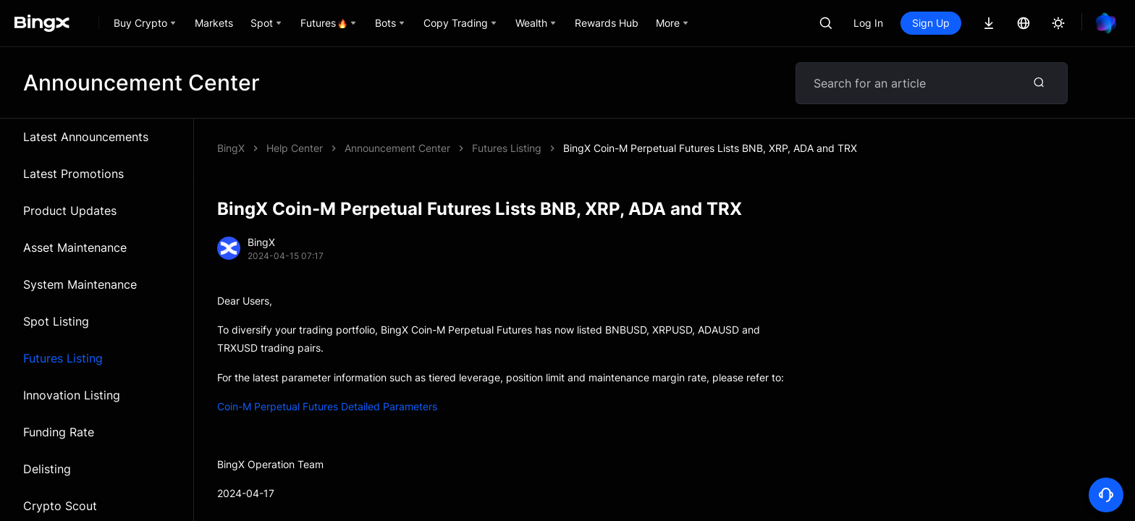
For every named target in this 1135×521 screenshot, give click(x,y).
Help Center (294, 148)
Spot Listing (56, 321)
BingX (231, 148)
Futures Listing (63, 358)
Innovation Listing (71, 395)
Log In (868, 23)
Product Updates (70, 210)
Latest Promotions (73, 173)
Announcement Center (397, 148)
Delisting (47, 469)
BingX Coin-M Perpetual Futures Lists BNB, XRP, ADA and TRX (710, 148)
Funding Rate (58, 432)
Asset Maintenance (75, 247)
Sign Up (931, 23)
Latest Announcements (85, 137)
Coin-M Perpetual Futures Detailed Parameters (327, 406)
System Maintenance (80, 284)
